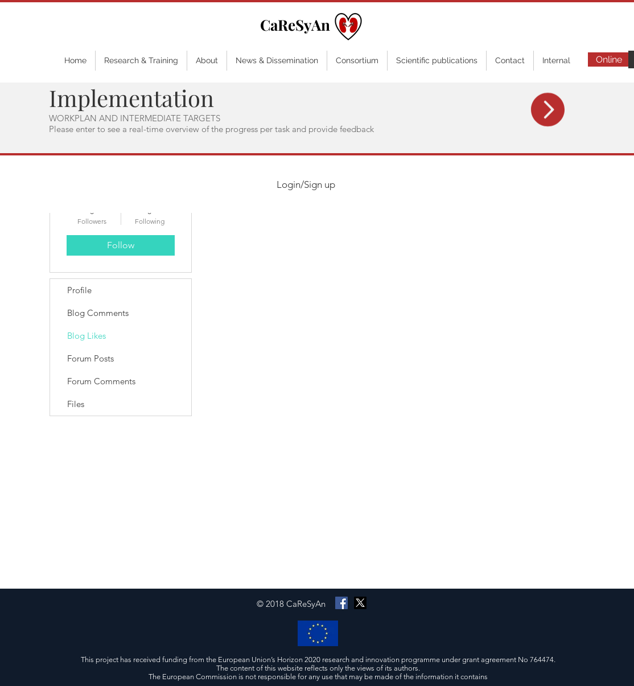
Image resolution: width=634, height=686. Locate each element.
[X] (360, 603)
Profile (79, 290)
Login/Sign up (306, 184)
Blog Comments (98, 312)
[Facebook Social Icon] (341, 603)
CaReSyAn (295, 25)
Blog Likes (86, 335)
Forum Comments (101, 381)
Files (75, 404)
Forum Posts (90, 358)
